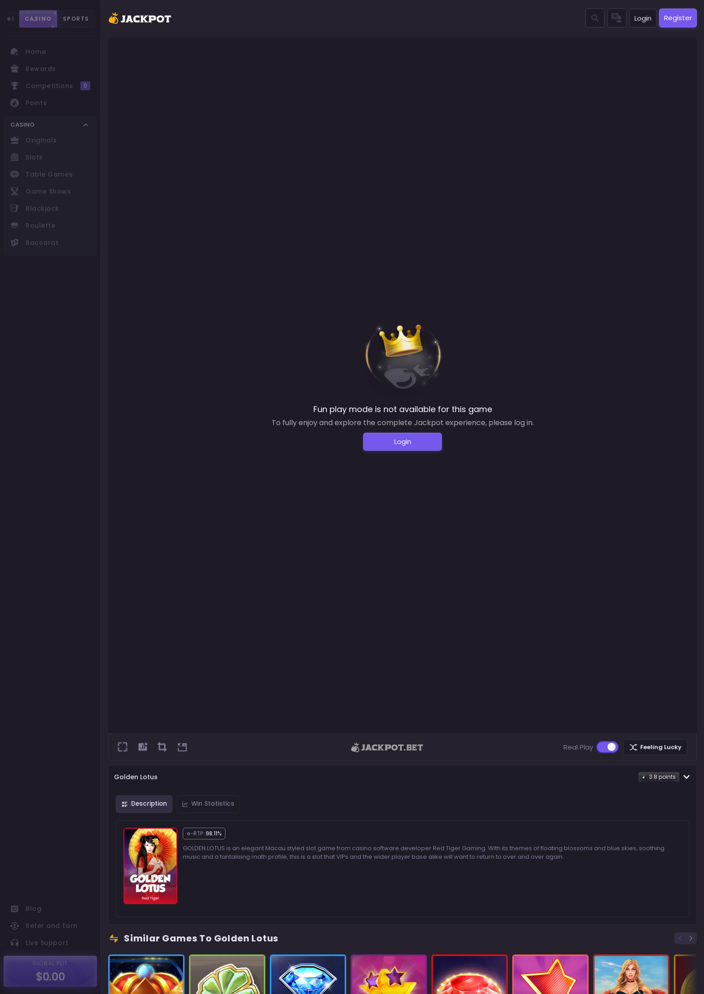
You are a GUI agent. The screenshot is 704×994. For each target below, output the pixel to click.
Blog (25, 908)
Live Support (39, 942)
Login (642, 18)
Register (678, 17)
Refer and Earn (44, 925)
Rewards (33, 68)
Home (28, 51)
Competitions (50, 85)
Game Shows (40, 191)
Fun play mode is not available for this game (402, 409)
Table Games (41, 174)
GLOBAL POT (50, 963)
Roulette (32, 225)
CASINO (38, 18)
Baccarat (34, 242)
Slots (26, 157)
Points (28, 102)
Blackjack (34, 208)
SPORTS (76, 18)
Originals (33, 140)
